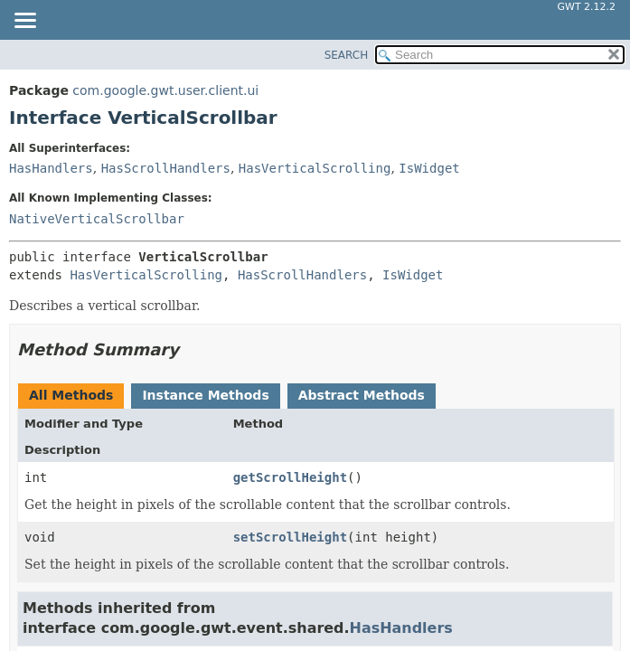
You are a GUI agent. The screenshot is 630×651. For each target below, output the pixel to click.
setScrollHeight (290, 537)
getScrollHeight (290, 477)
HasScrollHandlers (165, 168)
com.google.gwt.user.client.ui (165, 90)
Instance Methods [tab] (205, 395)
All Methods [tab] (71, 395)
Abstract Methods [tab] (361, 395)
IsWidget (429, 168)
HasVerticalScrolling (315, 168)
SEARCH (346, 55)
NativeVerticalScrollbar (96, 219)
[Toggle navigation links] (24, 21)
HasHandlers (51, 168)
